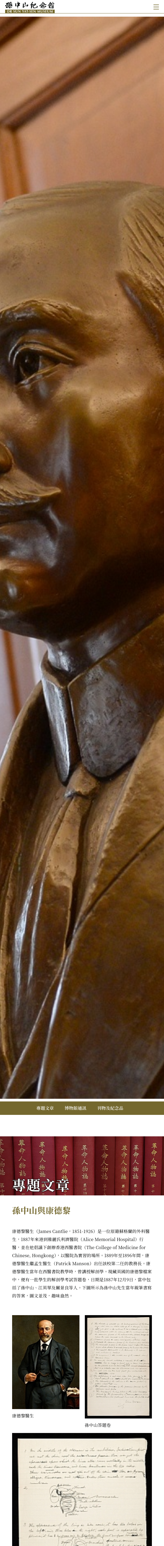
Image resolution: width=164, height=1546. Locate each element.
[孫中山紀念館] (44, 6)
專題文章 (45, 1108)
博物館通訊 (75, 1108)
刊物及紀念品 (110, 1108)
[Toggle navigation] (154, 6)
